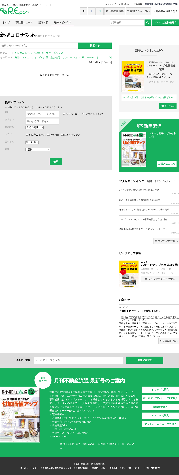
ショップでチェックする (160, 279)
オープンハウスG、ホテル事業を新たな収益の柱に (149, 221)
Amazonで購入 (160, 415)
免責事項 (112, 468)
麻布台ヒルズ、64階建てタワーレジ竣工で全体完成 (149, 211)
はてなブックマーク (165, 181)
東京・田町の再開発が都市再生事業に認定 (149, 202)
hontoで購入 (160, 407)
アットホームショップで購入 (160, 424)
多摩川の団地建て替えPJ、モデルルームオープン (149, 231)
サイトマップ (109, 4)
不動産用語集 (115, 11)
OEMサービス (98, 468)
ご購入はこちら (167, 106)
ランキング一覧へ (166, 241)
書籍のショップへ (138, 11)
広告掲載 (138, 4)
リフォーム (88, 57)
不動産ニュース (24, 22)
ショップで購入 (160, 389)
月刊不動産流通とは (165, 11)
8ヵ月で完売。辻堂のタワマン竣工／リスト (149, 192)
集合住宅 (55, 57)
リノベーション (71, 57)
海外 (17, 57)
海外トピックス (62, 22)
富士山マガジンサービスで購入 (160, 398)
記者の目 (43, 22)
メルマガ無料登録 (165, 22)
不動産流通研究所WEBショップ (56, 468)
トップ (6, 22)
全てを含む (70, 114)
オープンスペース (106, 57)
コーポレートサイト (28, 468)
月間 (149, 181)
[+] (110, 57)
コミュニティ (29, 57)
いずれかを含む (92, 114)
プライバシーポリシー (131, 468)
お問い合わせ (125, 4)
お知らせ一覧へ (169, 341)
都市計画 (43, 57)
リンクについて (152, 468)
